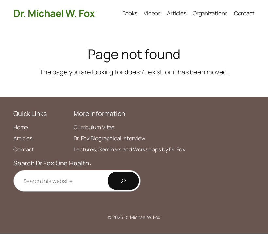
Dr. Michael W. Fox (54, 13)
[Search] (123, 181)
